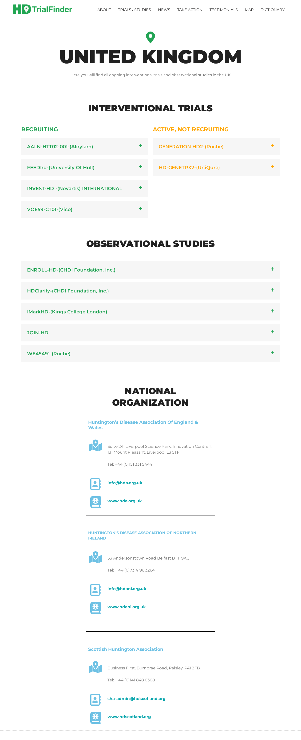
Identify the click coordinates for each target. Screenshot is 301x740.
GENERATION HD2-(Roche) (191, 146)
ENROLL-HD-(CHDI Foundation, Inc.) (71, 270)
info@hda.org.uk (124, 482)
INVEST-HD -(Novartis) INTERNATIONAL (74, 188)
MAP (249, 10)
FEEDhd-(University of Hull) (61, 167)
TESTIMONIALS (224, 10)
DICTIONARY (273, 10)
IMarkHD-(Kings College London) (67, 312)
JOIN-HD (37, 333)
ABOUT (104, 10)
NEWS (164, 10)
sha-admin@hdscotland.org (136, 698)
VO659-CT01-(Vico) (49, 209)
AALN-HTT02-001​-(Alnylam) (60, 146)
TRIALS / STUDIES (134, 10)
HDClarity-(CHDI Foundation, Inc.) (68, 291)
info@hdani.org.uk (126, 588)
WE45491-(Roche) (49, 353)
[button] (84, 146)
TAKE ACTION (189, 10)
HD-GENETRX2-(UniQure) (189, 167)
